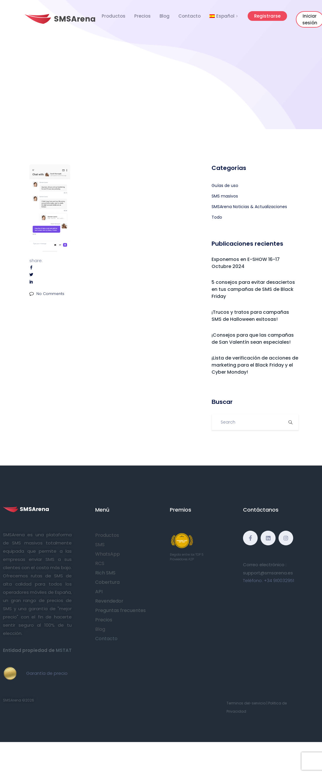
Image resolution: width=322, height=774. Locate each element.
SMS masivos (225, 196)
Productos (113, 16)
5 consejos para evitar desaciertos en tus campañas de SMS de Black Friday (253, 289)
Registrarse (267, 16)
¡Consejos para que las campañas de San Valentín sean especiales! (253, 338)
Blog (165, 16)
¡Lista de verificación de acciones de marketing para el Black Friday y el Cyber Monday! (255, 365)
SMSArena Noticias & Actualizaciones (249, 207)
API (99, 591)
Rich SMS (105, 572)
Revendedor (109, 601)
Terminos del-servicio (246, 703)
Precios (142, 16)
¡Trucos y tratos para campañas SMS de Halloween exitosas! (250, 316)
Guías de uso (225, 185)
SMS (100, 544)
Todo (217, 217)
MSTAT (64, 650)
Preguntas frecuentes (120, 610)
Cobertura (107, 582)
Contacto (189, 16)
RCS (99, 563)
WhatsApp (107, 554)
